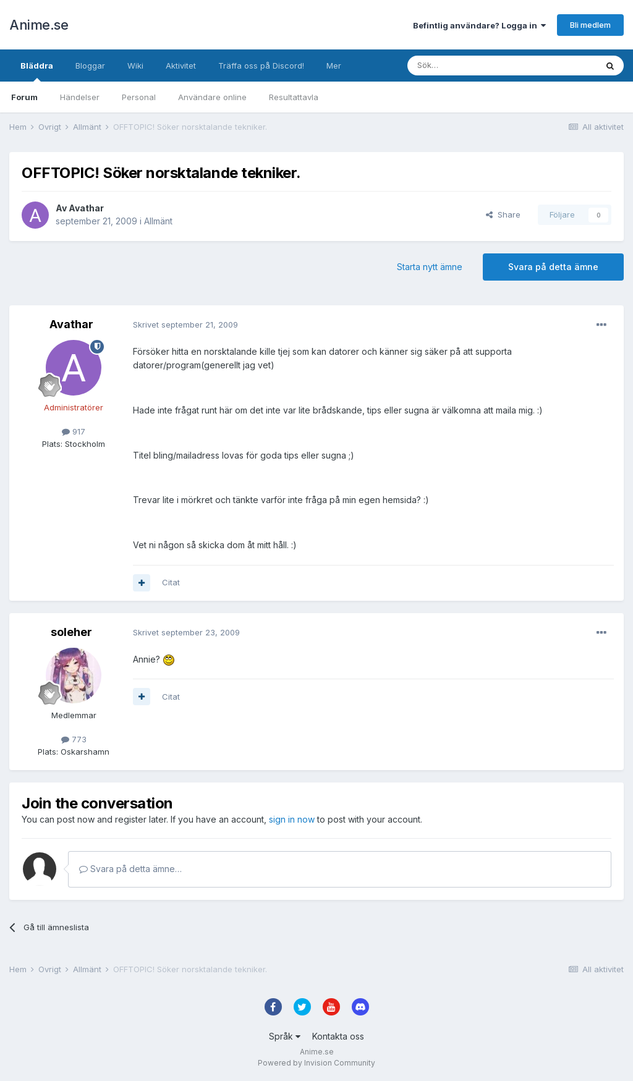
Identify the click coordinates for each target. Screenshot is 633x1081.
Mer (333, 65)
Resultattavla (293, 97)
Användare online (212, 97)
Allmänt (158, 221)
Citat (171, 582)
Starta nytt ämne (429, 266)
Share (503, 214)
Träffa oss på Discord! (261, 65)
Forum (24, 97)
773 (74, 739)
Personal (139, 97)
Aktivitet (181, 65)
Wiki (135, 65)
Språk (284, 1036)
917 (73, 431)
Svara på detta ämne (553, 266)
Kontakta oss (338, 1036)
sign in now (292, 819)
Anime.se (38, 25)
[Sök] (468, 65)
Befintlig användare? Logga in (479, 25)
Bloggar (90, 65)
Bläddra (36, 71)
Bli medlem (590, 25)
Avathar (86, 208)
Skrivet (185, 324)
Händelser (80, 97)
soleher (71, 631)
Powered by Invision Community (316, 1062)
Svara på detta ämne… (130, 868)
